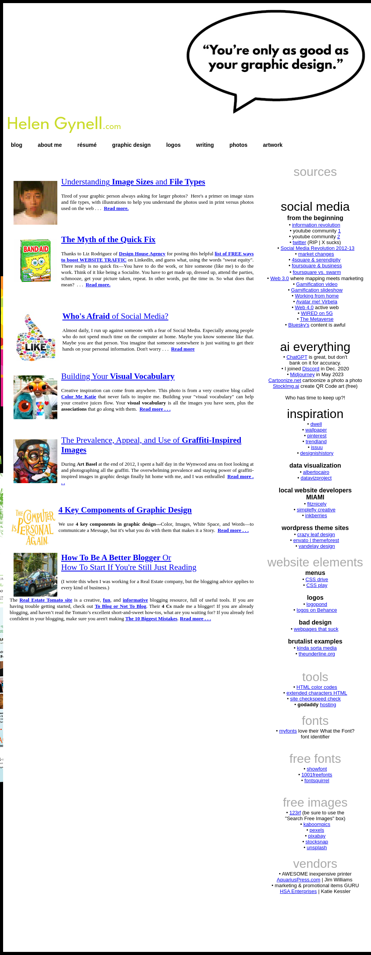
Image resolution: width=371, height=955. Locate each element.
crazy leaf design (316, 534)
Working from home (316, 296)
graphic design (131, 145)
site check (301, 699)
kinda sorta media (317, 648)
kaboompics (316, 824)
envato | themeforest (316, 540)
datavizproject (316, 478)
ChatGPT (297, 357)
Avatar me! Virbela (316, 302)
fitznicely (316, 504)
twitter (299, 242)
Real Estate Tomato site (45, 600)
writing (205, 145)
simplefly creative (316, 510)
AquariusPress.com (298, 880)
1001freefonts (316, 775)
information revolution (316, 225)
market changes (316, 254)
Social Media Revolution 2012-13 (317, 248)
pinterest (316, 436)
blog (16, 145)
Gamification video (317, 284)
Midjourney (302, 374)
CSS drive (317, 579)
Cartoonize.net (284, 380)
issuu (317, 447)
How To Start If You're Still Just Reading (128, 567)
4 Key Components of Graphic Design (125, 509)
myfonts (288, 731)
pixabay (317, 836)
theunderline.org (317, 654)
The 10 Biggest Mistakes (151, 618)
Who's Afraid (115, 316)
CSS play (316, 585)
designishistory (316, 453)
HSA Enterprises (298, 891)
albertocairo (316, 472)
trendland (316, 441)
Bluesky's (298, 325)
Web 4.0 (304, 307)
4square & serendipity (316, 260)
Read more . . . (154, 409)
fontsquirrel (316, 780)
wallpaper (316, 430)
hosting (328, 704)
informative (135, 600)
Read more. (116, 208)
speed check (327, 699)
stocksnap (317, 842)
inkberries (316, 515)
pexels (316, 830)
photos (238, 145)
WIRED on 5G (317, 313)
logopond (316, 604)
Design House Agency (142, 253)
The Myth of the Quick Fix (108, 239)
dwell (316, 424)
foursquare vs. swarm (317, 272)
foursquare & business (317, 265)
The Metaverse (317, 319)
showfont (317, 769)
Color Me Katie (78, 396)
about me (50, 145)
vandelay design (317, 546)
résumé (87, 145)
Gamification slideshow (317, 290)
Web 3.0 (279, 278)
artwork (273, 145)
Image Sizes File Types (133, 181)
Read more (183, 349)
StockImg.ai (286, 386)
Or (116, 557)
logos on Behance (317, 610)
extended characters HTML (317, 693)
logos (173, 145)
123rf (295, 813)
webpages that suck (316, 629)
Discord (310, 369)
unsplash (317, 847)
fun (106, 600)
